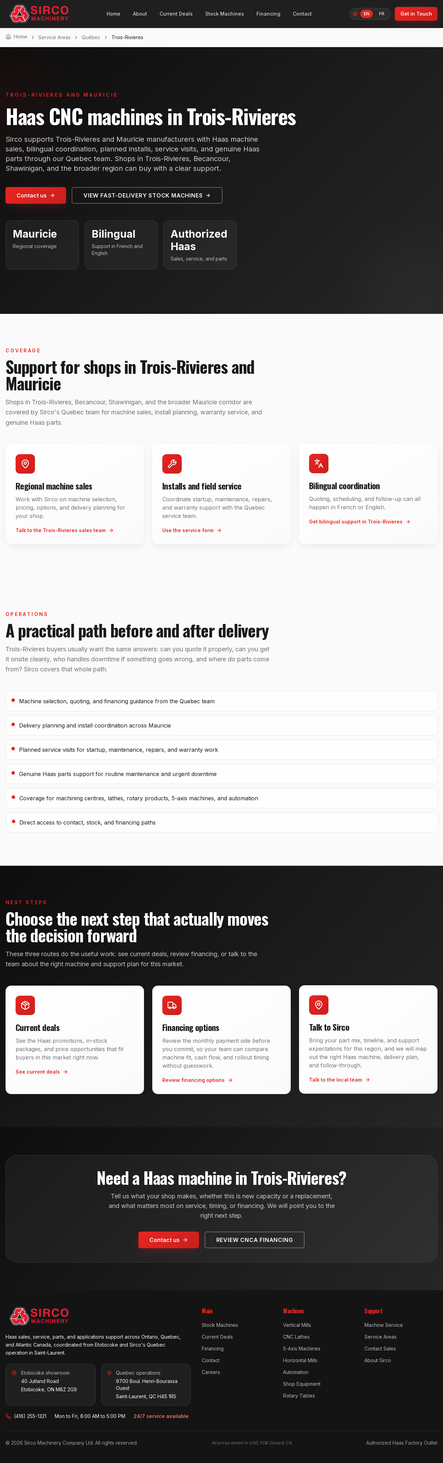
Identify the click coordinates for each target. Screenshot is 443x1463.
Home (113, 14)
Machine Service (383, 1325)
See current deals (42, 1071)
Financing (268, 14)
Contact (302, 14)
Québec (91, 37)
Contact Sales (380, 1348)
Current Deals (176, 14)
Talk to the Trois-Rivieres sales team (65, 529)
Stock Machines (224, 14)
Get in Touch (416, 14)
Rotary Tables (299, 1396)
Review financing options (197, 1082)
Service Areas (54, 37)
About (140, 14)
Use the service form (192, 532)
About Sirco (377, 1360)
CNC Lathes (296, 1337)
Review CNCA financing (254, 1239)
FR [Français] (381, 13)
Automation (295, 1372)
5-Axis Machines (301, 1348)
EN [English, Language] (366, 13)
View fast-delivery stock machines (147, 195)
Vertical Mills (297, 1325)
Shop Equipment (301, 1384)
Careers (211, 1372)
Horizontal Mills (300, 1360)
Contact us (36, 195)
